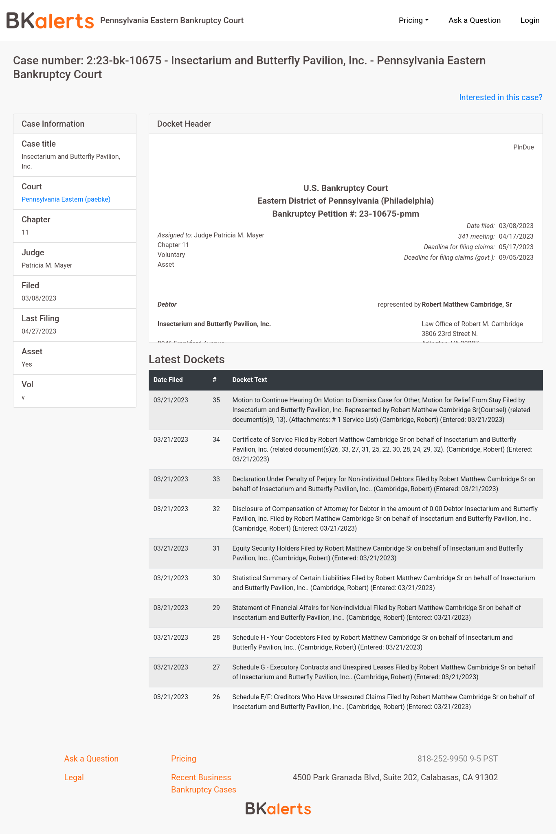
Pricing (183, 759)
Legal (74, 777)
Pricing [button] (411, 20)
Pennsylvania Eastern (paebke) (66, 199)
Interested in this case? (501, 97)
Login (530, 20)
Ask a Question (474, 20)
